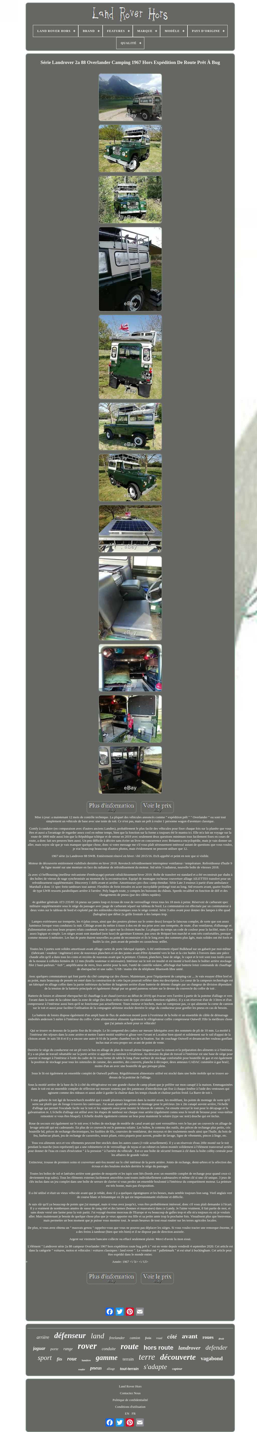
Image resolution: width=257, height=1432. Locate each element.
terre (147, 1356)
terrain (128, 1359)
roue (72, 1358)
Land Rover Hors (130, 1386)
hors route (158, 1347)
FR (134, 1413)
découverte (178, 1356)
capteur (177, 1369)
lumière (86, 1360)
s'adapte (155, 1367)
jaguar (39, 1348)
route (130, 1346)
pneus (96, 1368)
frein (148, 1338)
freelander (117, 1338)
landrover (189, 1348)
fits (59, 1359)
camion (135, 1338)
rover (87, 1346)
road (159, 1338)
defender (216, 1347)
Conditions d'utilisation (130, 1407)
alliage (111, 1369)
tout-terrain (129, 1369)
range (68, 1349)
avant (190, 1336)
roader (81, 1369)
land (97, 1336)
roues (208, 1337)
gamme (107, 1357)
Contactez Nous (130, 1393)
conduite (109, 1349)
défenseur (70, 1335)
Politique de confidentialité (130, 1400)
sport (45, 1357)
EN (127, 1413)
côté (172, 1337)
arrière (43, 1337)
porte (54, 1349)
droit (221, 1338)
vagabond (212, 1358)
